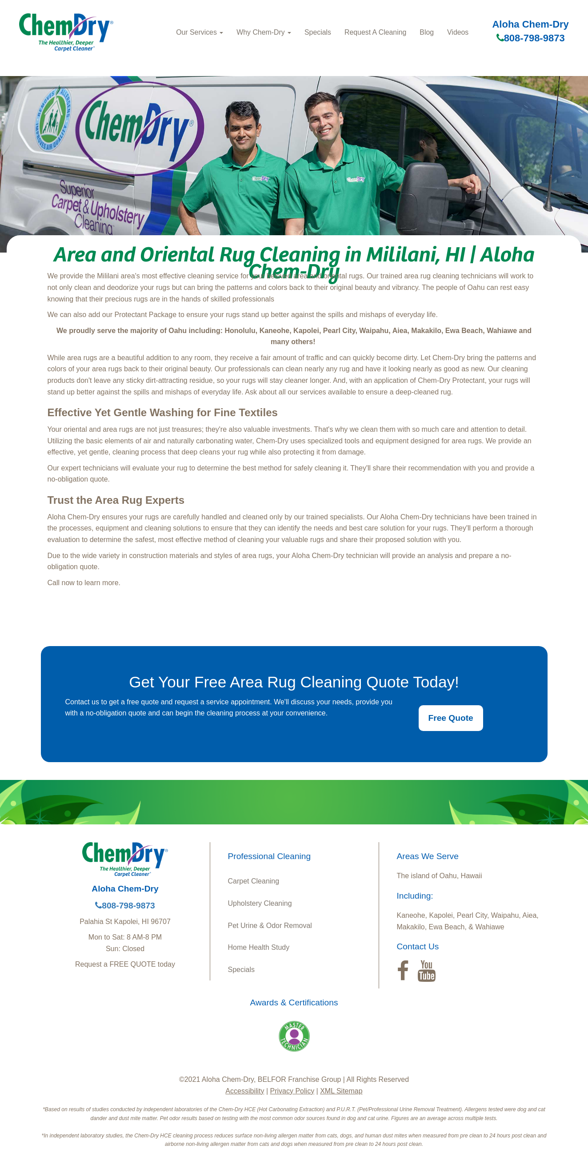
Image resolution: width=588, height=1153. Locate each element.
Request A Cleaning (375, 32)
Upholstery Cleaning (260, 903)
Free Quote (450, 718)
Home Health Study (259, 947)
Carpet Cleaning (254, 881)
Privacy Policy (292, 1091)
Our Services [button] (199, 32)
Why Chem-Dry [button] (263, 32)
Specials (317, 32)
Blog (427, 32)
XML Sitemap (341, 1091)
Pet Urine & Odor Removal (270, 925)
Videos (457, 32)
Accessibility (244, 1091)
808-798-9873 (530, 38)
